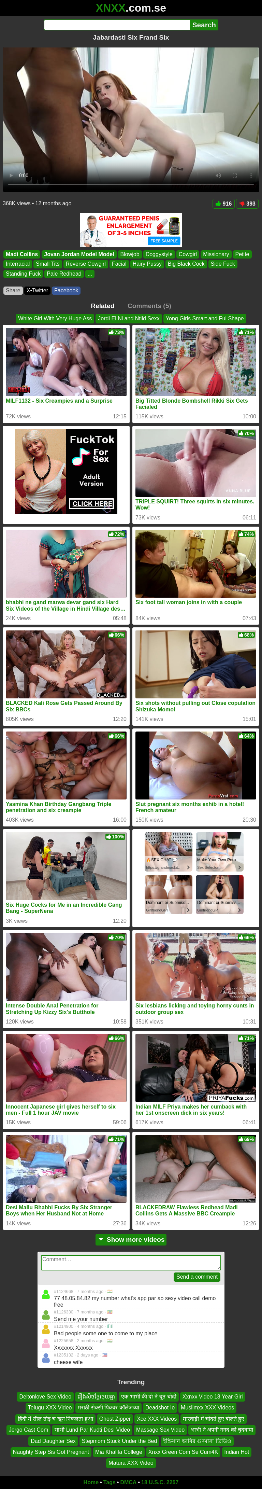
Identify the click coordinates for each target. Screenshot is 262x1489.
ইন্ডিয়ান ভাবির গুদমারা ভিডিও (197, 1441)
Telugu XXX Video (50, 1408)
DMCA (128, 1482)
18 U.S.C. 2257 (159, 1482)
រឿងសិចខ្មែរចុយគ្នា (96, 1397)
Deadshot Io (160, 1408)
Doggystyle (159, 254)
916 (224, 204)
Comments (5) (149, 305)
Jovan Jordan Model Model (79, 254)
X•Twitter (37, 290)
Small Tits (47, 264)
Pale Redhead (64, 274)
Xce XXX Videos (157, 1419)
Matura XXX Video (130, 1463)
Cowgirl (188, 254)
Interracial (18, 264)
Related (102, 305)
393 (247, 204)
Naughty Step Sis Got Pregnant (51, 1452)
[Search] (117, 24)
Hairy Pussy (147, 264)
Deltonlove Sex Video (45, 1397)
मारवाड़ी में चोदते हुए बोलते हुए (213, 1419)
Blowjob (130, 254)
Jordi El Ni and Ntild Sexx (129, 318)
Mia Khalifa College (118, 1452)
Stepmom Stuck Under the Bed (119, 1441)
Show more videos (131, 1239)
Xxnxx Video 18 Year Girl (213, 1397)
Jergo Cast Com (28, 1430)
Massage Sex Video (160, 1430)
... (90, 274)
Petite (242, 254)
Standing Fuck (23, 274)
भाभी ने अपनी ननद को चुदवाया (222, 1430)
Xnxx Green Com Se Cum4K (183, 1452)
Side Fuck (223, 264)
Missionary (216, 254)
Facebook (66, 290)
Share (13, 290)
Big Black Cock (186, 264)
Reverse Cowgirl (86, 264)
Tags (109, 1482)
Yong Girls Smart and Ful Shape (205, 318)
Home (91, 1482)
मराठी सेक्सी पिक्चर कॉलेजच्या (108, 1408)
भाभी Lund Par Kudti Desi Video (92, 1430)
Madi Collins (22, 254)
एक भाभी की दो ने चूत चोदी (148, 1397)
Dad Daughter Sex (53, 1441)
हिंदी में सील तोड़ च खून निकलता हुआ (55, 1419)
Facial (119, 264)
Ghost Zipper (115, 1419)
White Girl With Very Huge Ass (55, 318)
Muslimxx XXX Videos (207, 1408)
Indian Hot (236, 1452)
